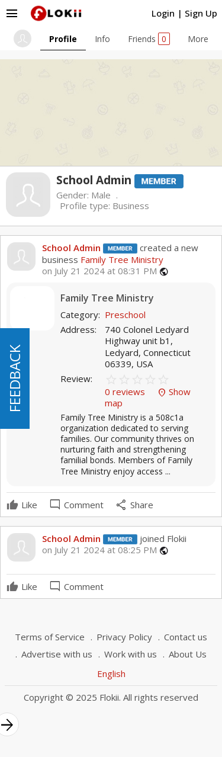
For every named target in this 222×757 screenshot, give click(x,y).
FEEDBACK (14, 378)
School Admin (71, 248)
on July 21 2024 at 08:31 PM (99, 271)
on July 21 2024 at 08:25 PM (99, 550)
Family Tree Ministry (120, 259)
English (111, 673)
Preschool (125, 314)
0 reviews (126, 391)
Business (130, 205)
